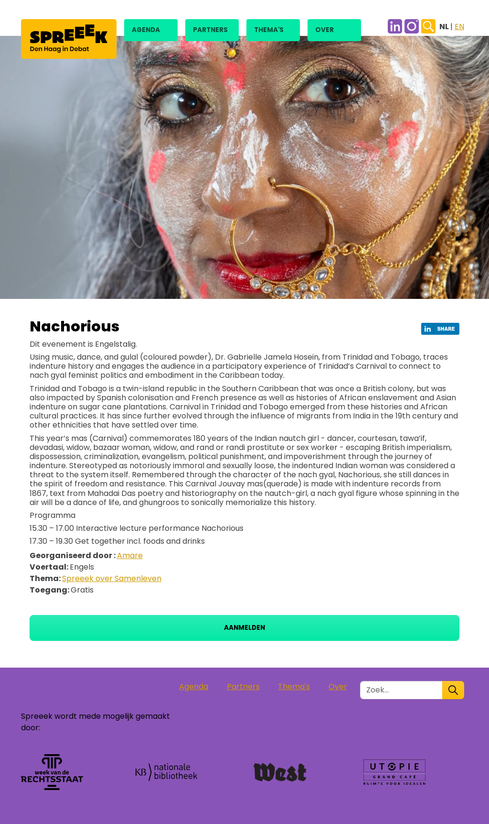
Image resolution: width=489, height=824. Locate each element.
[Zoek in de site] (401, 690)
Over (324, 29)
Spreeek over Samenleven (111, 578)
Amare (130, 555)
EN (459, 26)
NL (444, 26)
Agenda (146, 29)
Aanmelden (244, 627)
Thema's (269, 29)
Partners (210, 29)
